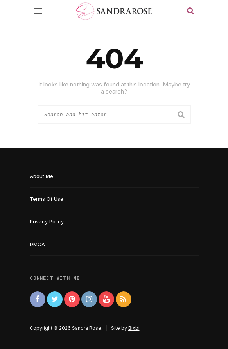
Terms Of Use (46, 199)
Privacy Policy (47, 221)
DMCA (37, 244)
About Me (41, 176)
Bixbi (134, 328)
